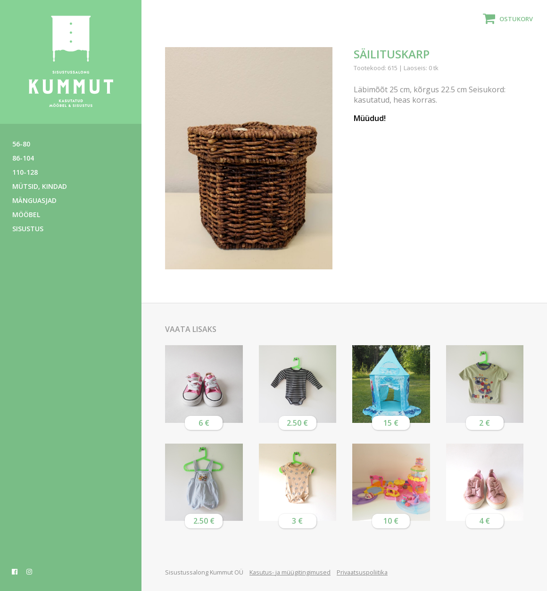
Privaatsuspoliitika (362, 572)
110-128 (25, 172)
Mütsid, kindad (39, 186)
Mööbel (26, 214)
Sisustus (27, 228)
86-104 (23, 158)
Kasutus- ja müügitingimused (290, 572)
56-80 (21, 143)
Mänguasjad (34, 200)
